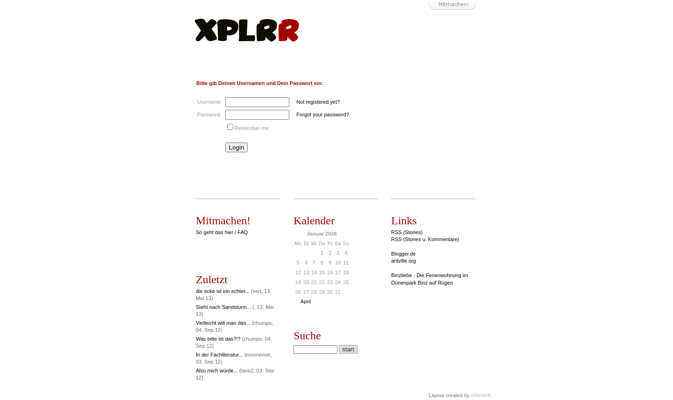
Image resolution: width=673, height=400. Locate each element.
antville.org (403, 261)
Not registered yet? (318, 102)
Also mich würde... (217, 370)
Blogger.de (403, 254)
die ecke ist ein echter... (223, 291)
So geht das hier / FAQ (222, 232)
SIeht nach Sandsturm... (223, 307)
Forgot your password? (322, 114)
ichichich (481, 395)
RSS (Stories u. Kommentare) (425, 239)
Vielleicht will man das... (223, 323)
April (306, 301)
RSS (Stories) (406, 232)
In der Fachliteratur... (219, 354)
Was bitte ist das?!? (218, 339)
